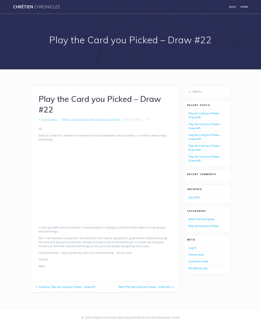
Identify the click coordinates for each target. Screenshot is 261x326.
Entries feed (195, 254)
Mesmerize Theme (168, 317)
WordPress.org (197, 268)
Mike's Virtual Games (75, 119)
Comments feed (198, 261)
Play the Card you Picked (104, 119)
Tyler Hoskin (49, 119)
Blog (232, 6)
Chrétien (36, 7)
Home (244, 6)
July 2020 (194, 197)
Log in (192, 248)
